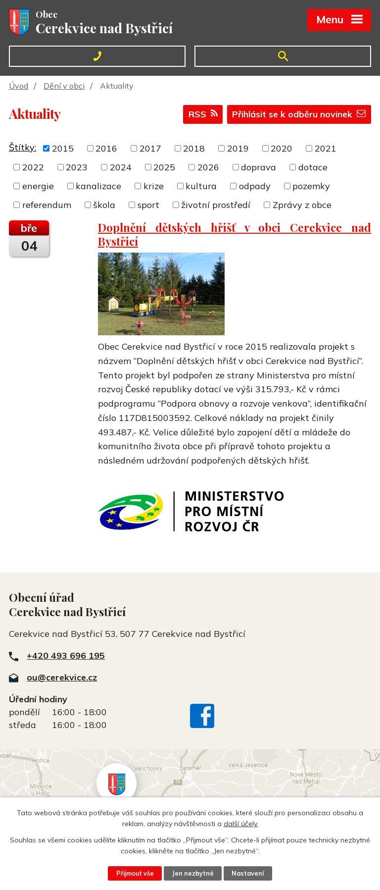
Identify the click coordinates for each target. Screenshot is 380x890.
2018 (194, 148)
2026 (208, 167)
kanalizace (98, 186)
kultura (201, 186)
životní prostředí (215, 204)
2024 (121, 167)
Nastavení (248, 873)
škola (104, 204)
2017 (150, 148)
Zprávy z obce (302, 204)
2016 (106, 148)
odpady (255, 186)
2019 (238, 148)
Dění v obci (64, 86)
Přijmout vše (134, 873)
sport (148, 204)
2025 (164, 167)
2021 (325, 148)
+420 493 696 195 (66, 655)
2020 (281, 148)
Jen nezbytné (193, 873)
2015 (63, 148)
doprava (258, 167)
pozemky (311, 186)
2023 (77, 167)
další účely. (241, 823)
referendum (46, 204)
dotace (313, 167)
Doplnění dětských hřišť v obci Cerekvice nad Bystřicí (234, 234)
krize (153, 186)
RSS (199, 115)
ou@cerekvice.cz (62, 677)
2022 (33, 167)
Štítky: (22, 147)
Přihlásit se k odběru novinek (297, 115)
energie (38, 186)
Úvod (18, 86)
